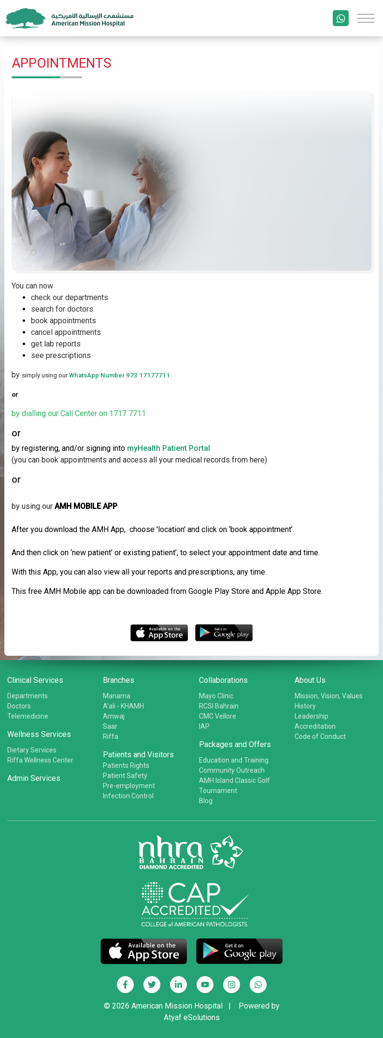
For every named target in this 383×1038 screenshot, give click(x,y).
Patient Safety (125, 775)
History (305, 706)
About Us (310, 680)
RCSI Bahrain (219, 706)
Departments (27, 696)
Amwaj (114, 716)
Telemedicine (27, 716)
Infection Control (128, 796)
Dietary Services (32, 750)
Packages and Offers (235, 744)
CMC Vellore (217, 716)
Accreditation (315, 726)
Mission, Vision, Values (329, 696)
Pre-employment (129, 786)
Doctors (19, 706)
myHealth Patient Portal (168, 448)
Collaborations (223, 680)
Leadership (311, 716)
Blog (206, 801)
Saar (110, 726)
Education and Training (234, 760)
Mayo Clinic (216, 696)
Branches (118, 680)
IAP (204, 726)
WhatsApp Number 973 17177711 (119, 375)
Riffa (110, 736)
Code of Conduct (320, 736)
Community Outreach (232, 770)
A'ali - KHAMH (123, 706)
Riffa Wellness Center (40, 760)
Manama (116, 696)
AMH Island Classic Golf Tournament (234, 785)
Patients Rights (126, 765)
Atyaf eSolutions (192, 1017)
